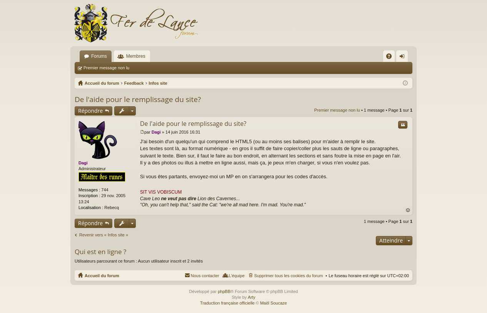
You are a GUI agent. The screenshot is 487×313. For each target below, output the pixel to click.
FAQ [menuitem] (391, 58)
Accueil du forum (102, 275)
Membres (135, 56)
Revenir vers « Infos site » (103, 235)
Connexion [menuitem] (404, 58)
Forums (99, 56)
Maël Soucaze (273, 303)
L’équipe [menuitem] (237, 275)
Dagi (83, 163)
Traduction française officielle (227, 303)
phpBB (224, 291)
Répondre (90, 110)
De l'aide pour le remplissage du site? (138, 99)
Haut (408, 210)
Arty (251, 297)
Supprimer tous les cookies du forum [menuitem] (288, 275)
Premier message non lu (106, 67)
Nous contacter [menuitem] (205, 275)
